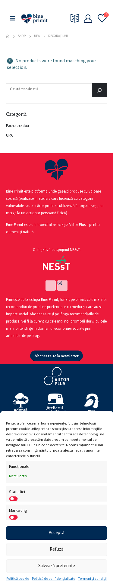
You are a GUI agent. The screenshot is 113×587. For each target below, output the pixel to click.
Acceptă (56, 533)
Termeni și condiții (92, 579)
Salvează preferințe (56, 566)
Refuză (57, 549)
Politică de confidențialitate (53, 579)
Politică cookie (17, 579)
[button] (56, 356)
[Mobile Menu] (12, 18)
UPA (9, 136)
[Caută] (99, 90)
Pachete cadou (17, 126)
